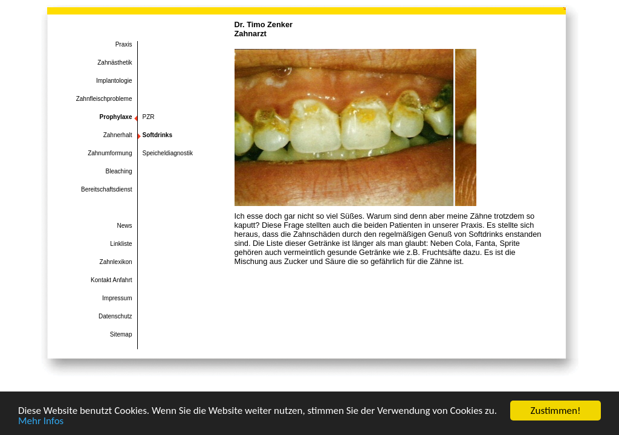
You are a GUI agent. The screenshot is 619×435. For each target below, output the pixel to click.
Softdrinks (157, 135)
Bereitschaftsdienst (106, 189)
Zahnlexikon (116, 262)
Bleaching (119, 171)
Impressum (117, 298)
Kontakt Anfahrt (111, 280)
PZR (149, 117)
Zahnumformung (110, 153)
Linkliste (121, 243)
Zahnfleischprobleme (104, 98)
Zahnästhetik (114, 62)
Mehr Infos (40, 421)
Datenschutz (115, 316)
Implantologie (114, 80)
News (124, 225)
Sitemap (121, 334)
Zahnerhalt (117, 135)
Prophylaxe (116, 117)
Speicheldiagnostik (168, 153)
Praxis (123, 44)
